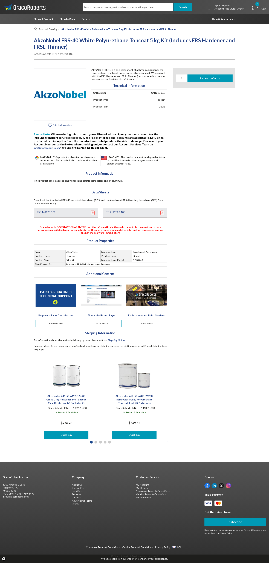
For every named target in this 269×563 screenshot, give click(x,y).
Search (183, 6)
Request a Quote (210, 78)
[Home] (36, 29)
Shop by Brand (68, 18)
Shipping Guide (116, 340)
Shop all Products (44, 18)
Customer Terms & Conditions (153, 491)
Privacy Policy (143, 497)
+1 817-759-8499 (24, 493)
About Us (77, 484)
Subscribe (235, 521)
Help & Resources (222, 18)
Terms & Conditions (253, 530)
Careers (76, 497)
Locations (77, 491)
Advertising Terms (82, 500)
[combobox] (176, 547)
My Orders (142, 487)
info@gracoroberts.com (47, 147)
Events (76, 503)
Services (86, 18)
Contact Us (78, 487)
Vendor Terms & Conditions (151, 494)
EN (176, 547)
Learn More (56, 323)
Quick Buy (66, 434)
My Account (142, 484)
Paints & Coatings (49, 29)
